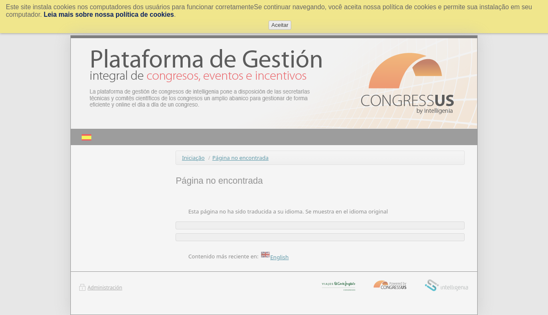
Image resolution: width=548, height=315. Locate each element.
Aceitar (279, 25)
